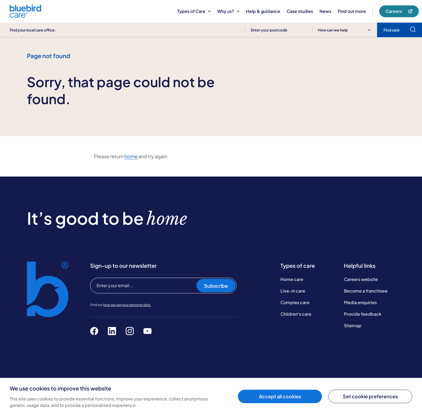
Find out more (352, 11)
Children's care (295, 314)
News (325, 11)
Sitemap (352, 325)
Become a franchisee (366, 291)
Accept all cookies (280, 396)
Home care (291, 279)
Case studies (300, 11)
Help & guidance (263, 11)
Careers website (361, 279)
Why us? (228, 11)
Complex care (295, 302)
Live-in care (292, 291)
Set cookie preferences (370, 396)
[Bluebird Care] (25, 16)
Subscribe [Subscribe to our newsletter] (216, 286)
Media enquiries (360, 302)
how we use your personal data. (127, 305)
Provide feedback (362, 314)
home (131, 156)
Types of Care (194, 11)
